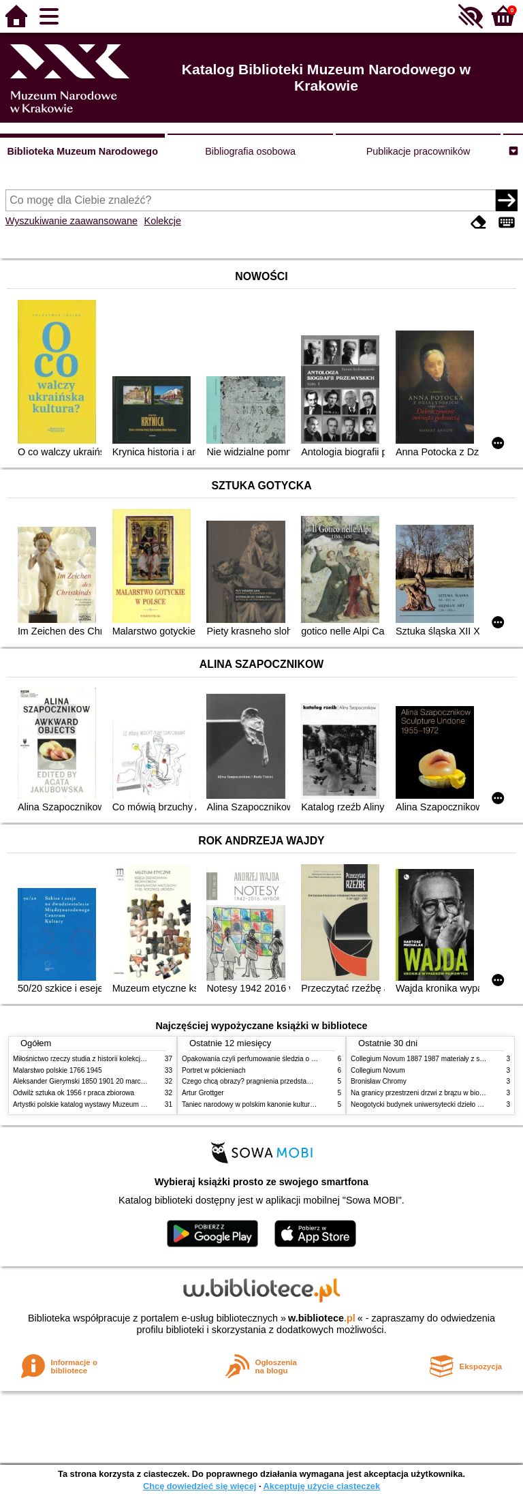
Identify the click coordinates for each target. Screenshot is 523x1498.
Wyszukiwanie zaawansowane (71, 220)
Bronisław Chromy (379, 1081)
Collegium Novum (378, 1070)
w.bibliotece (321, 1318)
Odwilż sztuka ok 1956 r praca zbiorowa (73, 1093)
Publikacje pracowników (418, 151)
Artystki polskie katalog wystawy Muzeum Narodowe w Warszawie (113, 1104)
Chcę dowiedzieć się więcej (199, 1486)
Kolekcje (162, 220)
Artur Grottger (203, 1093)
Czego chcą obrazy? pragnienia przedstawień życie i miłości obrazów (287, 1081)
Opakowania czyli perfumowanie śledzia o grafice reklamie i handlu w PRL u (297, 1059)
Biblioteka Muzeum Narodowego (82, 151)
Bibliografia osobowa (250, 151)
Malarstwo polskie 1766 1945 (57, 1070)
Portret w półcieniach (214, 1070)
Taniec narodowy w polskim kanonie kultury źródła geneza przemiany (287, 1104)
